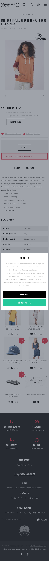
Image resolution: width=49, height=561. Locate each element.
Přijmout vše (24, 302)
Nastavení (24, 294)
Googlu (8, 276)
